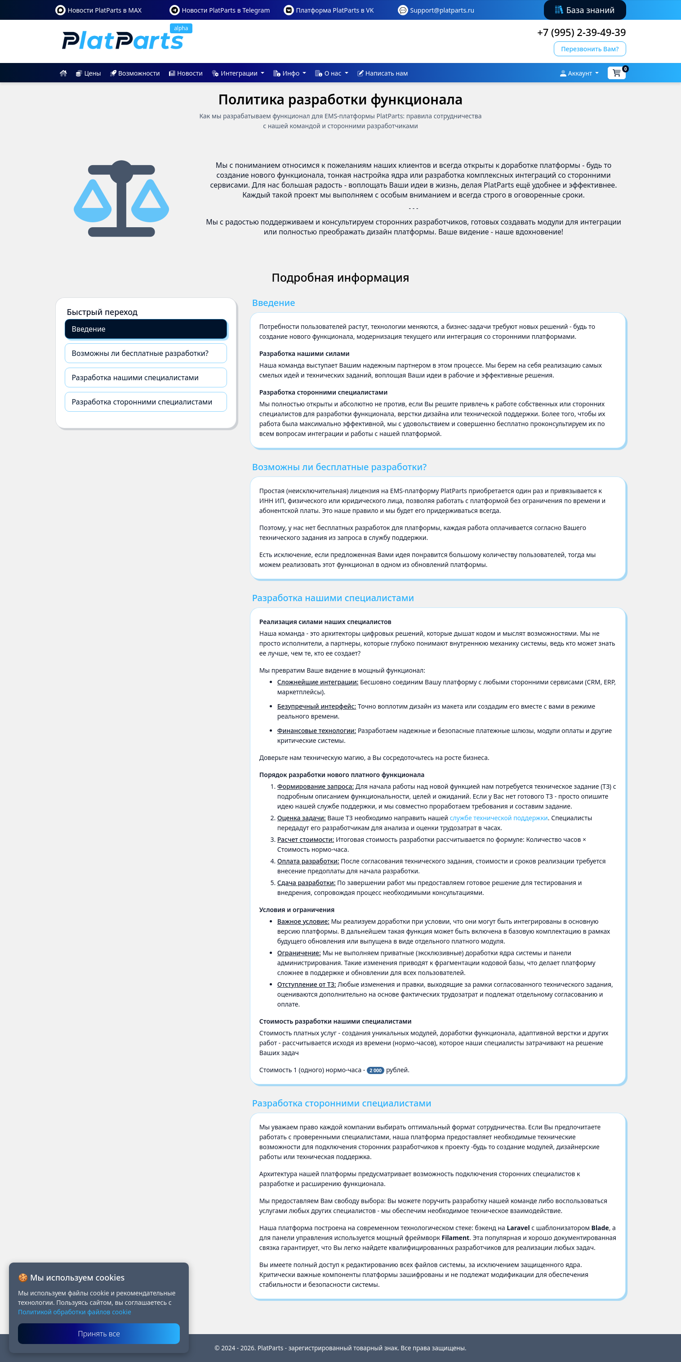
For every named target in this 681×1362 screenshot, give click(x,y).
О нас (329, 73)
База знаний (585, 9)
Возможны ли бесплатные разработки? (140, 353)
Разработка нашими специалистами (135, 377)
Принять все (99, 1334)
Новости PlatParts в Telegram (226, 10)
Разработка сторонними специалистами (142, 402)
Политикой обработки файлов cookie (74, 1312)
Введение (89, 329)
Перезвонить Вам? (590, 49)
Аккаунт (577, 73)
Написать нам (382, 73)
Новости (186, 73)
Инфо (287, 73)
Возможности (135, 73)
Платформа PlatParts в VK (335, 10)
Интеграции (235, 73)
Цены (88, 73)
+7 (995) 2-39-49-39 (581, 32)
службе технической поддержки (499, 818)
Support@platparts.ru (442, 10)
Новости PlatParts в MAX (105, 10)
